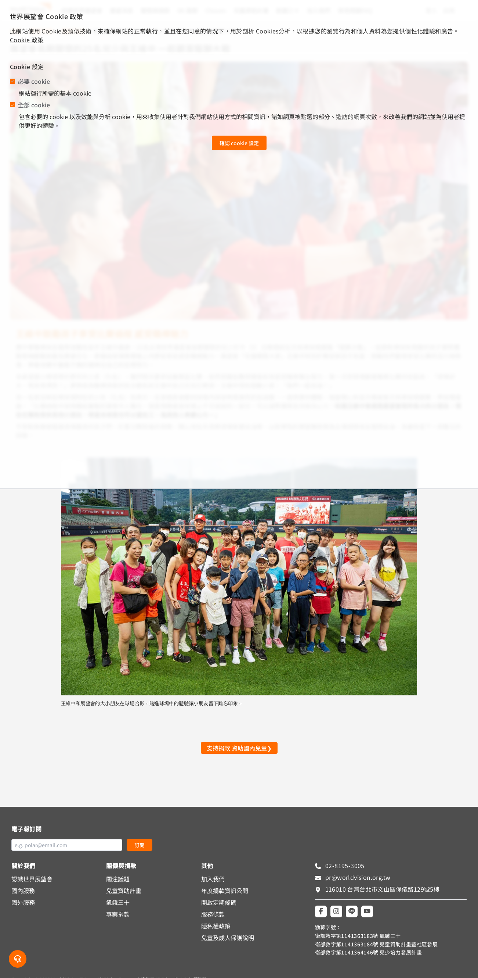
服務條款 (213, 914)
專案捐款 (118, 914)
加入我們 (213, 878)
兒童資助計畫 (123, 890)
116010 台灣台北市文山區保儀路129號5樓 (382, 889)
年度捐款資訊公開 (224, 890)
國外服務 (23, 902)
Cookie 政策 (27, 39)
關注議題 (118, 878)
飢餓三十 (118, 902)
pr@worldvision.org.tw (357, 877)
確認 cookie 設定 (239, 143)
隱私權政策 (216, 925)
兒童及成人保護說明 (227, 937)
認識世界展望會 (31, 878)
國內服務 (23, 890)
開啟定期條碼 (218, 902)
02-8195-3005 (344, 865)
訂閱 (139, 845)
